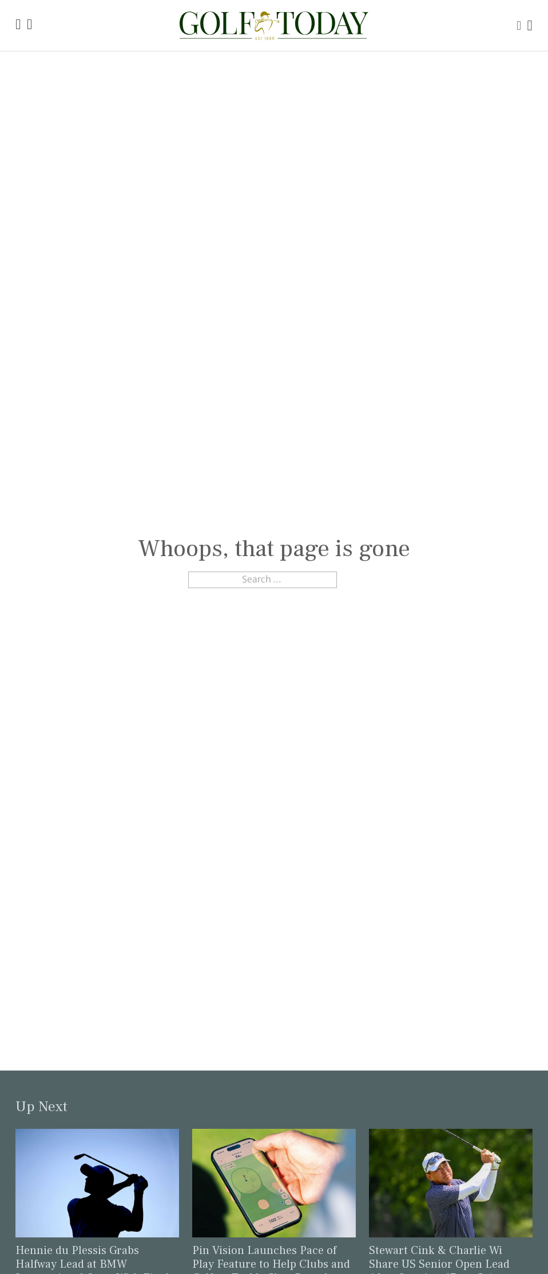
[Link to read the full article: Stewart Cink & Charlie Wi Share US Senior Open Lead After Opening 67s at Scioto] (450, 1182)
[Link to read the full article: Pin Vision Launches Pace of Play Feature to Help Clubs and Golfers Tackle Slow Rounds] (273, 1182)
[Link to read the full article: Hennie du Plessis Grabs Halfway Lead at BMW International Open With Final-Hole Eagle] (96, 1182)
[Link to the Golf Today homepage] (18, 25)
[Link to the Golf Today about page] (29, 25)
